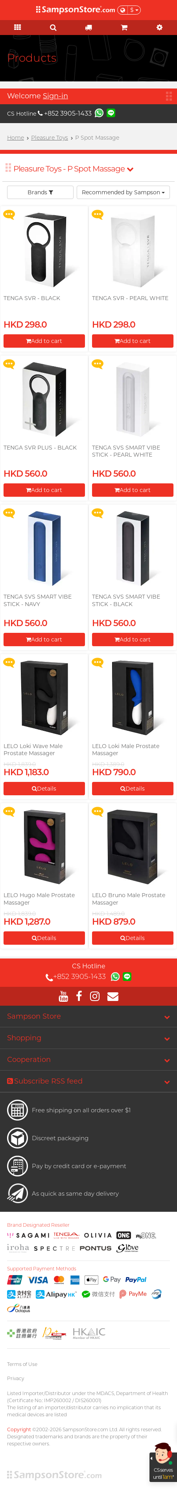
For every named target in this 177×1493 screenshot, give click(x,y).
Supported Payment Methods (41, 1268)
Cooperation (29, 1059)
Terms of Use (22, 1364)
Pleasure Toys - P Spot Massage (73, 168)
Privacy (15, 1378)
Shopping (24, 1038)
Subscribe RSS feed (45, 1081)
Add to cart (44, 341)
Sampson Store (34, 1016)
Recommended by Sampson (123, 192)
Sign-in (55, 96)
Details (44, 788)
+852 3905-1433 (65, 113)
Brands (40, 192)
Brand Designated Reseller (38, 1225)
